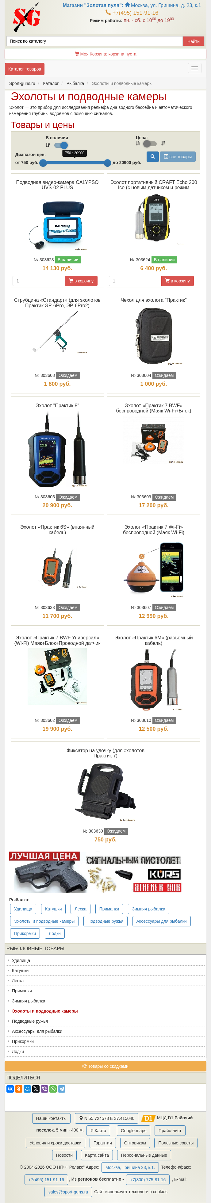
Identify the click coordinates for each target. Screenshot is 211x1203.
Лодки (55, 933)
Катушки (53, 908)
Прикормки (25, 933)
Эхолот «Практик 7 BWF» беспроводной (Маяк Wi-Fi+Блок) (153, 408)
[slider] (43, 163)
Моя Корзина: (105, 54)
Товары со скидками (105, 1066)
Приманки (109, 908)
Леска (80, 908)
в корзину (81, 280)
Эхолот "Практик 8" (57, 405)
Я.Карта (98, 1130)
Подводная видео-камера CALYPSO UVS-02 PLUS (57, 185)
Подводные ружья (105, 921)
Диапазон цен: (30, 154)
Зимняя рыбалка (148, 908)
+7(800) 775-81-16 (148, 1179)
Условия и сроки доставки (55, 1142)
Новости (64, 1155)
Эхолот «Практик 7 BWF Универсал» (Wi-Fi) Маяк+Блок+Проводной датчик (57, 640)
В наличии (57, 137)
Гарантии (103, 1142)
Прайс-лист (170, 1130)
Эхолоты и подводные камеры (44, 921)
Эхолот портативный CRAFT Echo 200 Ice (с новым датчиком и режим (153, 185)
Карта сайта (97, 1155)
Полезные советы (176, 1142)
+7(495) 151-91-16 (132, 13)
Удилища (23, 908)
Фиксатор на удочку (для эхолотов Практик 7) (105, 753)
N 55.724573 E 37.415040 (106, 1118)
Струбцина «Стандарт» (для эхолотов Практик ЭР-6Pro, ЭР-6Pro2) (57, 302)
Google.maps (133, 1130)
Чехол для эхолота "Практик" (153, 300)
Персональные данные (144, 1155)
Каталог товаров (24, 69)
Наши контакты (51, 1118)
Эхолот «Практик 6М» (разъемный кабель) (153, 640)
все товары (178, 156)
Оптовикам (135, 1142)
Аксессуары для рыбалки (161, 921)
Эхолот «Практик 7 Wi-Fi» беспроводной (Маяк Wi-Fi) (153, 529)
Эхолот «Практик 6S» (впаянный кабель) (57, 529)
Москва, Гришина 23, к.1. (130, 1167)
